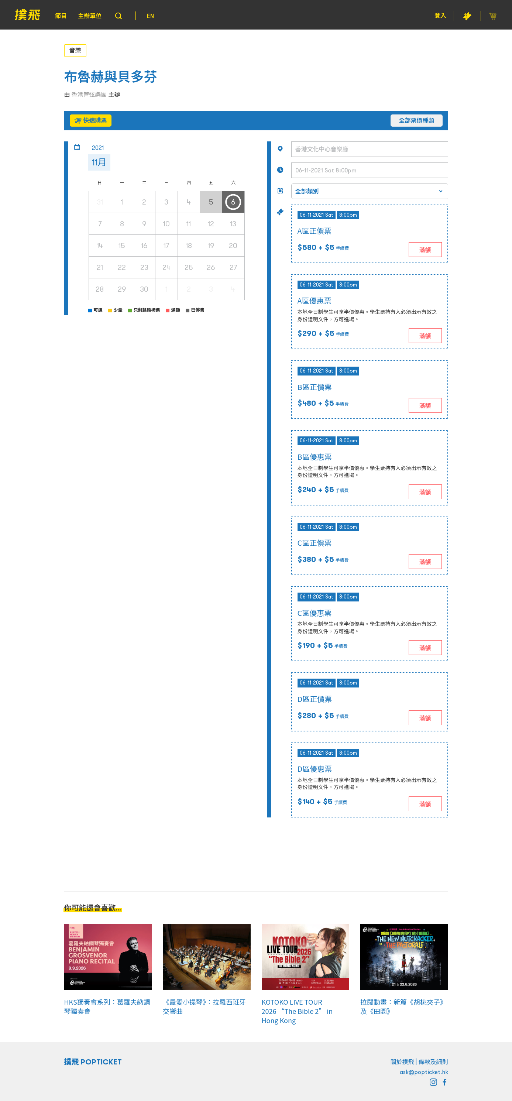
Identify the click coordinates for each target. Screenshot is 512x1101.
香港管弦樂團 (89, 94)
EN (150, 16)
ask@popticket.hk (424, 1072)
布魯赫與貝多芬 (110, 77)
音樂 (75, 50)
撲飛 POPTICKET (93, 1062)
